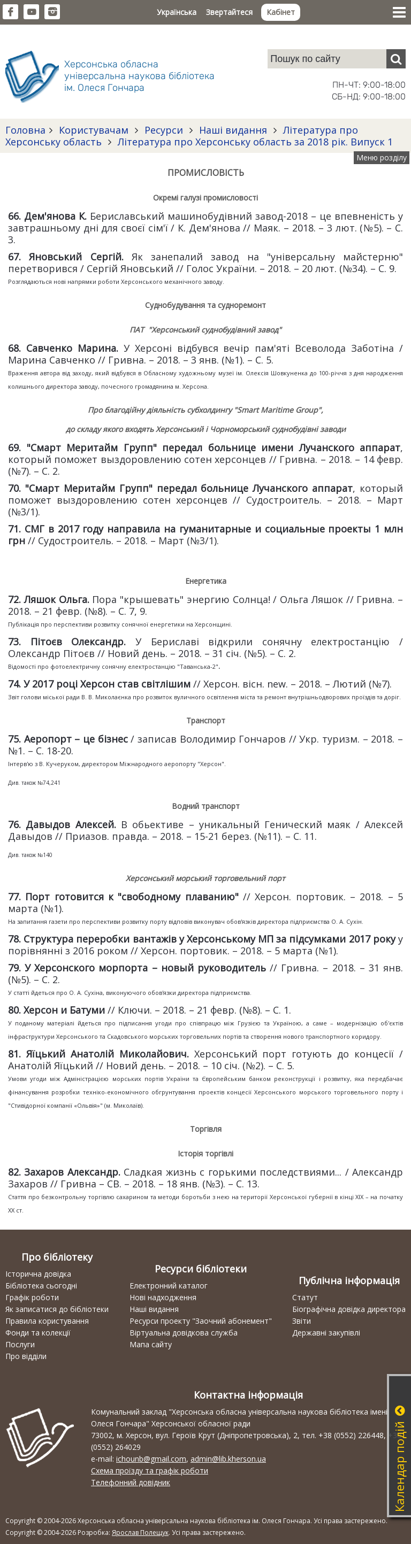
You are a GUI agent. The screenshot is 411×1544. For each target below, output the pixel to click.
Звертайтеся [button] (229, 12)
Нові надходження (163, 1297)
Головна (25, 129)
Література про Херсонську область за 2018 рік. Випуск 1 (254, 141)
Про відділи (26, 1356)
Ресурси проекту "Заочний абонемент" (201, 1321)
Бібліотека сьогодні (41, 1285)
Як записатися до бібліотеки (57, 1309)
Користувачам (93, 129)
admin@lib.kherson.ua (228, 1459)
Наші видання (233, 129)
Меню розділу (381, 157)
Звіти (301, 1321)
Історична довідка (38, 1274)
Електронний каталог (169, 1285)
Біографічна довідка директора (349, 1309)
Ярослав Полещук (140, 1532)
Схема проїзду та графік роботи (149, 1470)
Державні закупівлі (326, 1332)
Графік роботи (32, 1297)
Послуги (20, 1344)
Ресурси (164, 129)
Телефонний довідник (130, 1482)
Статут (305, 1297)
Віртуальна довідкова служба (184, 1332)
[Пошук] (396, 58)
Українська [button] (176, 12)
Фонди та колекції (38, 1332)
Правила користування (47, 1321)
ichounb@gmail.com (151, 1459)
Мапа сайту (151, 1344)
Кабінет (281, 12)
